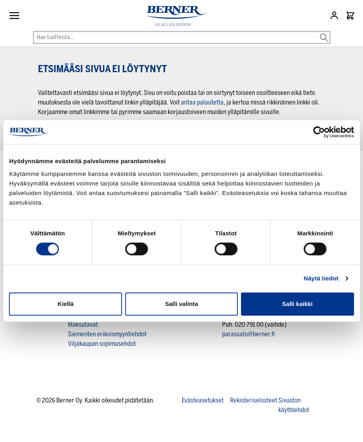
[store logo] (172, 16)
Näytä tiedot (321, 278)
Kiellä (65, 303)
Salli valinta (181, 303)
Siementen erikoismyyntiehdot (107, 334)
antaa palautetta (202, 102)
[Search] (324, 32)
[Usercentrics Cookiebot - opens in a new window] (319, 132)
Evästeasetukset (203, 400)
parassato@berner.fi (248, 334)
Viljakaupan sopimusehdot (102, 343)
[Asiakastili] (335, 16)
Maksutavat (83, 324)
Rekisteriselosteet (253, 400)
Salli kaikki (297, 303)
